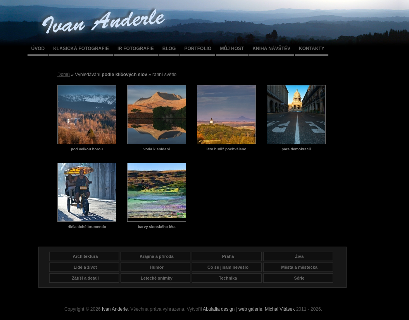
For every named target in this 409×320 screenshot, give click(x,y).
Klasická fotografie (81, 48)
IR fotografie (135, 48)
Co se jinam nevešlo (228, 267)
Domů (63, 74)
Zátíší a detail (85, 278)
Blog (169, 48)
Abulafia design (219, 309)
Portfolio (197, 48)
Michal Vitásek (280, 309)
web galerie (250, 309)
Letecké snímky (157, 278)
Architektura (85, 256)
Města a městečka (299, 267)
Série (299, 278)
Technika (228, 278)
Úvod (38, 48)
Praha (228, 256)
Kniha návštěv (271, 48)
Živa (299, 256)
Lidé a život (85, 267)
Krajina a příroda (156, 256)
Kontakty (311, 48)
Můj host (232, 48)
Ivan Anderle (115, 309)
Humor (156, 267)
